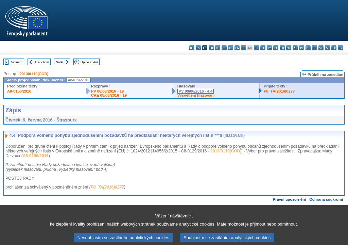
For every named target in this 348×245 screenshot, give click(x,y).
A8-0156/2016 (19, 91)
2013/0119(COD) (33, 74)
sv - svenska (340, 47)
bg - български (191, 47)
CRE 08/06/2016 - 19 (109, 95)
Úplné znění (89, 62)
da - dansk (211, 47)
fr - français (243, 47)
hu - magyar (282, 47)
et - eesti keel (224, 47)
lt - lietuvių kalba (275, 47)
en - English (237, 47)
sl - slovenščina (327, 47)
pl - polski (301, 47)
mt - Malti (288, 47)
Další (59, 62)
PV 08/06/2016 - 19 (107, 91)
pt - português (308, 47)
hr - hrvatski (256, 47)
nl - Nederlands (295, 47)
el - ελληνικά (230, 47)
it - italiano (262, 47)
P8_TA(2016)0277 (279, 91)
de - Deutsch (217, 47)
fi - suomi (333, 47)
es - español (198, 47)
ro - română (314, 47)
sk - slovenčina (321, 47)
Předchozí (41, 62)
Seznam (16, 62)
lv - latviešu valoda (269, 47)
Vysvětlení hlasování (196, 95)
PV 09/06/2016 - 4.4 (196, 91)
